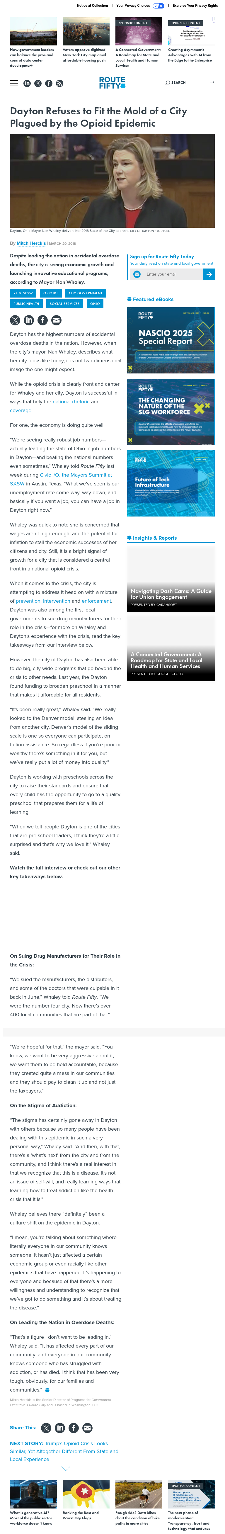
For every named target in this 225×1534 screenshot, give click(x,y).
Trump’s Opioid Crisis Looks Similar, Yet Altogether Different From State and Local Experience (64, 1451)
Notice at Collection (92, 6)
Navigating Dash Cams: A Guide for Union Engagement (171, 594)
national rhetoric (71, 401)
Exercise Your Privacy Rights (195, 6)
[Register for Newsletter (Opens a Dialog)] (209, 274)
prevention (28, 601)
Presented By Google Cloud (157, 674)
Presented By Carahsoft (154, 604)
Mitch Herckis (31, 243)
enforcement (96, 601)
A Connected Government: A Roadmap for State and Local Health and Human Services (166, 660)
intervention (56, 601)
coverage (20, 410)
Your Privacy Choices (140, 6)
